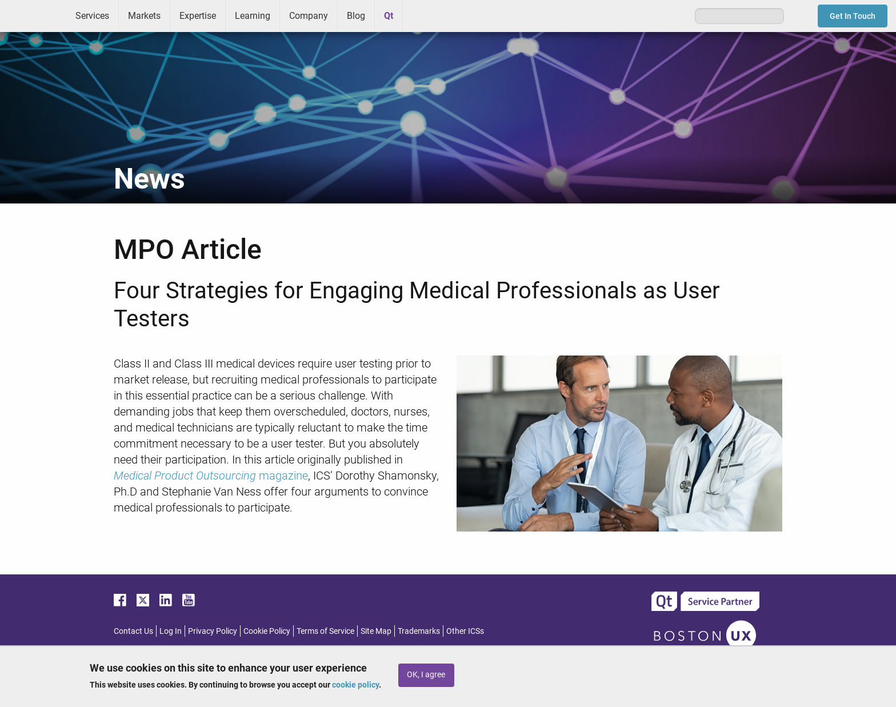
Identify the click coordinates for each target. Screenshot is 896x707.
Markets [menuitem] (144, 15)
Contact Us (133, 631)
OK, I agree (426, 675)
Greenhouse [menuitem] (419, 15)
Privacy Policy (212, 631)
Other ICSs (465, 631)
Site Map (376, 631)
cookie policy (355, 684)
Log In (170, 631)
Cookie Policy (266, 631)
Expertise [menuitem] (197, 15)
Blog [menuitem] (356, 15)
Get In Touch (852, 16)
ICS (33, 16)
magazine (211, 475)
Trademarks (419, 631)
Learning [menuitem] (252, 15)
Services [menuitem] (92, 15)
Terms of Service (325, 631)
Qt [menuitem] (388, 15)
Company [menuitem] (308, 15)
